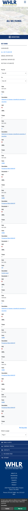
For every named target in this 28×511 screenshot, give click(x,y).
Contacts (7, 450)
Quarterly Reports (7, 59)
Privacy (14, 485)
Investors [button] (14, 37)
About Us (14, 473)
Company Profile (9, 446)
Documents (5, 171)
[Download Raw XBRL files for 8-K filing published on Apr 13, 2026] (2, 286)
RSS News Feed (8, 454)
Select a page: (5, 431)
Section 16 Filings (6, 63)
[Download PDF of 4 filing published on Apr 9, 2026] (2, 316)
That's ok (20, 509)
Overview (4, 48)
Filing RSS (23, 427)
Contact (14, 482)
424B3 (3, 163)
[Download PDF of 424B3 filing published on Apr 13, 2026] (2, 177)
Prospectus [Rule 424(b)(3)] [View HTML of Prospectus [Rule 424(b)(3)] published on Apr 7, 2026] (8, 343)
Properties (14, 475)
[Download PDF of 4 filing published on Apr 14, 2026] (2, 142)
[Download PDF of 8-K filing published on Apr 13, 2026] (2, 281)
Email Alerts (8, 442)
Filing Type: (3, 69)
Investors (14, 478)
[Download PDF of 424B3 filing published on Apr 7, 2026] (2, 348)
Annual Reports (6, 56)
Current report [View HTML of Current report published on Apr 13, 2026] (5, 273)
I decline (7, 509)
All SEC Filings (5, 52)
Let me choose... (4, 505)
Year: (2, 77)
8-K (2, 267)
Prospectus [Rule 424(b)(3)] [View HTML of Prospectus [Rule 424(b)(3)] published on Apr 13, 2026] (8, 168)
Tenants (14, 480)
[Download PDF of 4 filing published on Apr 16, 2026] (2, 107)
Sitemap (6, 457)
